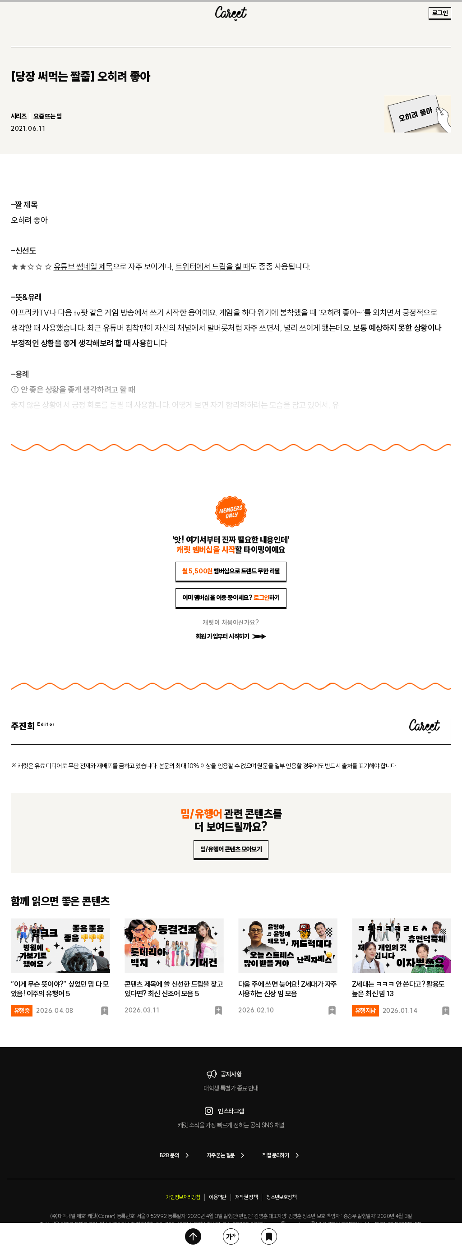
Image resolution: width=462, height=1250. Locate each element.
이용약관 (217, 1197)
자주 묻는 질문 (227, 1155)
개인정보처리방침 (183, 1197)
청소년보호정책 (281, 1197)
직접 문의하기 (282, 1155)
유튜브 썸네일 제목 (83, 266)
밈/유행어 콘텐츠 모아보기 (231, 849)
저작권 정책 (246, 1197)
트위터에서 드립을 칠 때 (213, 266)
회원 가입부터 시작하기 (231, 636)
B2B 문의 (176, 1155)
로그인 (440, 13)
